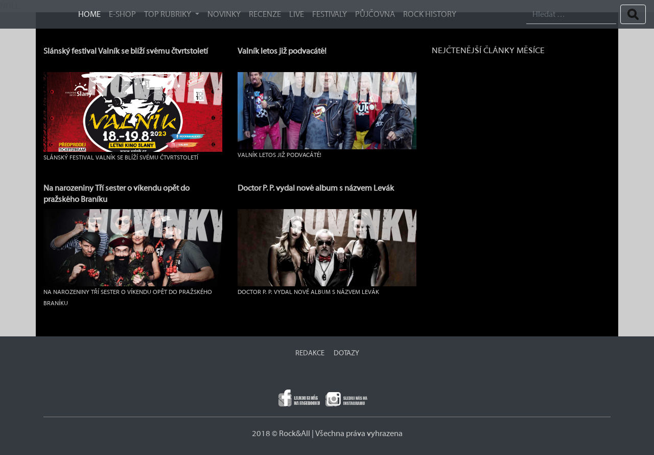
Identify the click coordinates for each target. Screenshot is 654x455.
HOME (89, 14)
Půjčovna (375, 14)
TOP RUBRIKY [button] (168, 14)
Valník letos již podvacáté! (282, 51)
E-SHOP (122, 14)
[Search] (571, 14)
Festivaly (329, 14)
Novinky (224, 14)
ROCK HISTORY (429, 14)
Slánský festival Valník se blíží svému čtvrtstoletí (125, 51)
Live (296, 14)
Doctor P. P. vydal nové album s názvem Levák (316, 188)
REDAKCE (309, 353)
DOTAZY (346, 353)
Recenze (265, 14)
